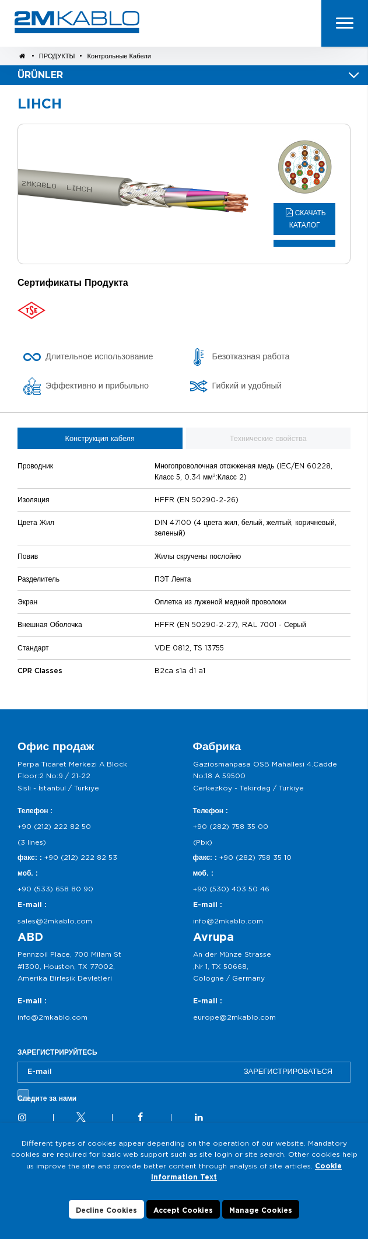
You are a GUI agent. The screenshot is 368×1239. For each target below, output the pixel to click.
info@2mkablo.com (228, 920)
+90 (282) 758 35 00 (230, 826)
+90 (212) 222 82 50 (54, 826)
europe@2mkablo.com (234, 1017)
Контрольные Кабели (119, 56)
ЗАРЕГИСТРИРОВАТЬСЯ (288, 1071)
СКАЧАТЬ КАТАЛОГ (307, 219)
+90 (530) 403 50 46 (231, 888)
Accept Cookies (183, 1210)
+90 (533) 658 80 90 (55, 888)
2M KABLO (77, 22)
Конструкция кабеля (100, 438)
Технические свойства (268, 438)
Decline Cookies (106, 1210)
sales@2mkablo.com (54, 920)
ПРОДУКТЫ (58, 56)
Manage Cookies (260, 1210)
